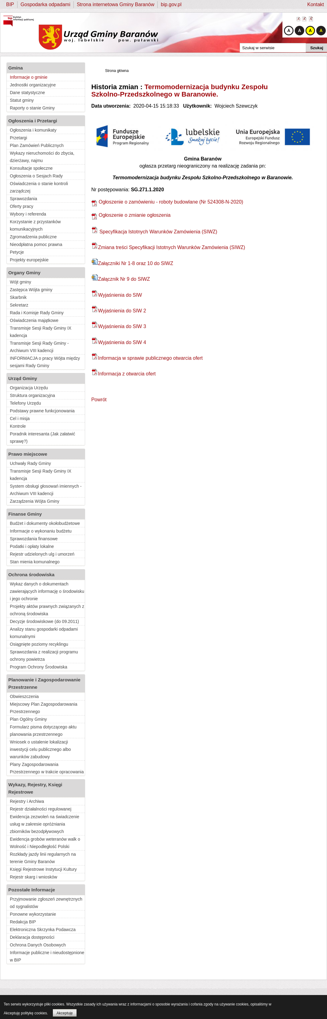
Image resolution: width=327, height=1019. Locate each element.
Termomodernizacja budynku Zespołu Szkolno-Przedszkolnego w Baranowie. (179, 90)
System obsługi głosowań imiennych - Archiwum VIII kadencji (45, 490)
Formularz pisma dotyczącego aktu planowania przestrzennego (43, 730)
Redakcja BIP (23, 921)
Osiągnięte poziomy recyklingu (39, 644)
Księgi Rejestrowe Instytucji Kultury (43, 869)
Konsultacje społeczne (31, 168)
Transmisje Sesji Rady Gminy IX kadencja (40, 332)
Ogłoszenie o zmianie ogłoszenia (131, 215)
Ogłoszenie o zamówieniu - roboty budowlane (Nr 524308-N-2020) (167, 201)
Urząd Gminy (22, 378)
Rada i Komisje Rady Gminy (37, 312)
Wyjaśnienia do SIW (117, 295)
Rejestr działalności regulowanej (40, 809)
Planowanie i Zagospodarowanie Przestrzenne (44, 683)
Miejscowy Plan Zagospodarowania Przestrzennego (43, 708)
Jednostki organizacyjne (33, 84)
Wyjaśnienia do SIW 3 (119, 326)
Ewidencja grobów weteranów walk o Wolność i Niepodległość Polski (45, 843)
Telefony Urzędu (25, 403)
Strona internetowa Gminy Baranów (116, 4)
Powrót (99, 399)
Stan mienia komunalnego (35, 561)
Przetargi (18, 137)
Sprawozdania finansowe (34, 538)
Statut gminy (22, 100)
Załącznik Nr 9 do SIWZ (121, 279)
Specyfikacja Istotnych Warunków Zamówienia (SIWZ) (154, 231)
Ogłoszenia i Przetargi (32, 120)
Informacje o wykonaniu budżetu (41, 531)
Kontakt (315, 4)
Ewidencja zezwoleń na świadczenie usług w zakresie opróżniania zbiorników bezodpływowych (44, 824)
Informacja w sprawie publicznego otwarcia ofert (147, 358)
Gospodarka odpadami (45, 4)
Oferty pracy (21, 206)
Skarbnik (18, 297)
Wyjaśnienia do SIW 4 (119, 342)
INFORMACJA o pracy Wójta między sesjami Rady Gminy (45, 362)
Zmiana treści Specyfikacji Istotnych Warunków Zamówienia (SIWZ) (168, 247)
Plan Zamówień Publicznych (37, 145)
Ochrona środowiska (31, 574)
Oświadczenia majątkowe (34, 320)
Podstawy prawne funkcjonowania (42, 410)
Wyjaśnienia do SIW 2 (119, 310)
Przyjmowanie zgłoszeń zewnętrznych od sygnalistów (46, 903)
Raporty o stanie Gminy (32, 107)
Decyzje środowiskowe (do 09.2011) (44, 621)
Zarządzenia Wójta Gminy (34, 501)
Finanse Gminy (25, 514)
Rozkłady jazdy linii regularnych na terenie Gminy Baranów (43, 858)
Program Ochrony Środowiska (38, 666)
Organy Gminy (24, 272)
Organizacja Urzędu (29, 387)
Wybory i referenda (28, 214)
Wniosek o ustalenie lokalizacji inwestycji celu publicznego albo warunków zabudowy (40, 749)
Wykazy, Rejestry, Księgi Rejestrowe (35, 788)
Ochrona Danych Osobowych (38, 944)
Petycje (17, 252)
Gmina (15, 67)
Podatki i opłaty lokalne (32, 546)
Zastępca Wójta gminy (31, 289)
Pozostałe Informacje (31, 889)
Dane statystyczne (27, 92)
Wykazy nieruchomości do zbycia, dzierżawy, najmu (42, 157)
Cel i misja (20, 418)
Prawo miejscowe (27, 454)
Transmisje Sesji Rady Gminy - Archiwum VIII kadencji (39, 347)
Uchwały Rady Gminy (30, 463)
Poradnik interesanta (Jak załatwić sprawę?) (42, 437)
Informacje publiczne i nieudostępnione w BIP (47, 956)
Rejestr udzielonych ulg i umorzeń (42, 554)
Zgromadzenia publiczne (33, 236)
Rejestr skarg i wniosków (33, 876)
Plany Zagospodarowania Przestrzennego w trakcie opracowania (47, 768)
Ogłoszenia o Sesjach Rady (36, 175)
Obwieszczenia (24, 696)
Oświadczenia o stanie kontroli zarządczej (39, 187)
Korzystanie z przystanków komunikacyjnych (35, 225)
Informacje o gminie (28, 77)
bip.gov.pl (171, 4)
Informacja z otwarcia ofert (124, 373)
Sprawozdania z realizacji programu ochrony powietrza (44, 655)
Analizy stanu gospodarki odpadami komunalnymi (44, 633)
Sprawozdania (23, 198)
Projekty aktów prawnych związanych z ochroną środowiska (47, 610)
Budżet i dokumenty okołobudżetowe (45, 523)
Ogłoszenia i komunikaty (33, 130)
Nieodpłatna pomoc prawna (36, 244)
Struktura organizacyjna (32, 395)
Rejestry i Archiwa (27, 801)
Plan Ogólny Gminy (28, 719)
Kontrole (18, 426)
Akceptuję (65, 1013)
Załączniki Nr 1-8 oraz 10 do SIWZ (132, 263)
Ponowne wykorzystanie (33, 914)
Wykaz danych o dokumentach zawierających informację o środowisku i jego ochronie (47, 591)
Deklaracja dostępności (32, 937)
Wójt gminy (20, 282)
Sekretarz (19, 305)
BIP (10, 4)
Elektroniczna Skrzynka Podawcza (43, 929)
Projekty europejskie (29, 259)
